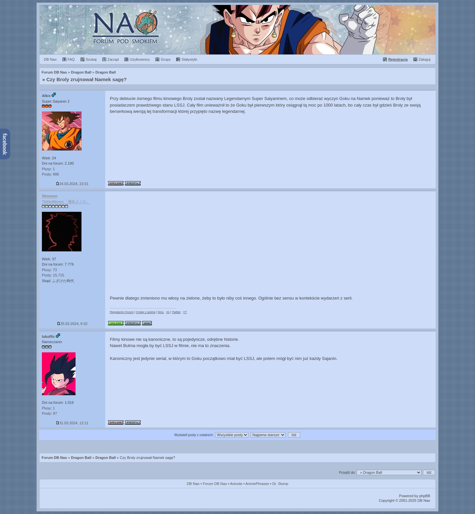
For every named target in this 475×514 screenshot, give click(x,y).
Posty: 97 (49, 413)
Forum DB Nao (54, 458)
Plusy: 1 (48, 169)
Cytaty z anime (146, 312)
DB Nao (193, 484)
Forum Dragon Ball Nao (237, 29)
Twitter (176, 312)
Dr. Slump (280, 484)
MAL (161, 312)
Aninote (236, 484)
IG (168, 312)
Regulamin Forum (122, 312)
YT (185, 312)
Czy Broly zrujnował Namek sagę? (87, 79)
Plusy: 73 (49, 270)
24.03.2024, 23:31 (72, 184)
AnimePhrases (257, 484)
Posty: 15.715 (53, 275)
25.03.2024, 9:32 (72, 324)
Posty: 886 (50, 174)
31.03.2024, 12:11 (72, 423)
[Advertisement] (270, 241)
